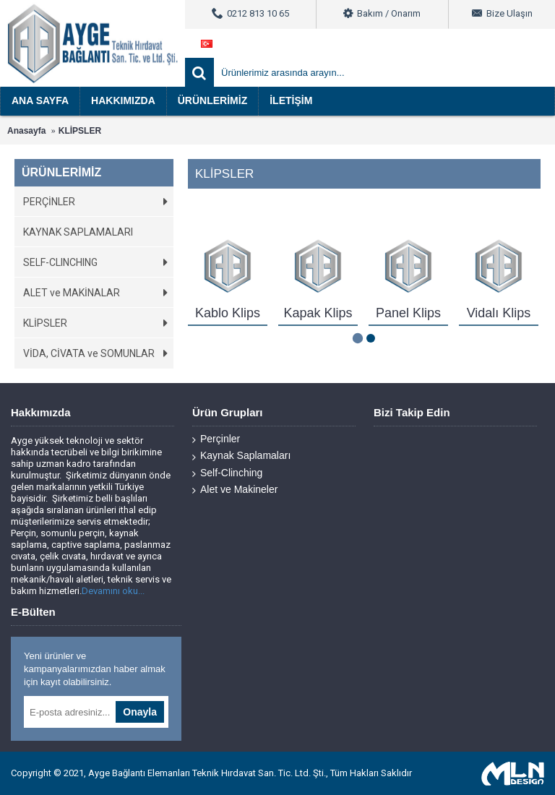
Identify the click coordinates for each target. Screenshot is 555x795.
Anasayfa (26, 131)
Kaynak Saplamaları (241, 456)
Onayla (140, 712)
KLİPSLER (80, 131)
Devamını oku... (113, 590)
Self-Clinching (227, 473)
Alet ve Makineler (235, 490)
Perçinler (216, 439)
